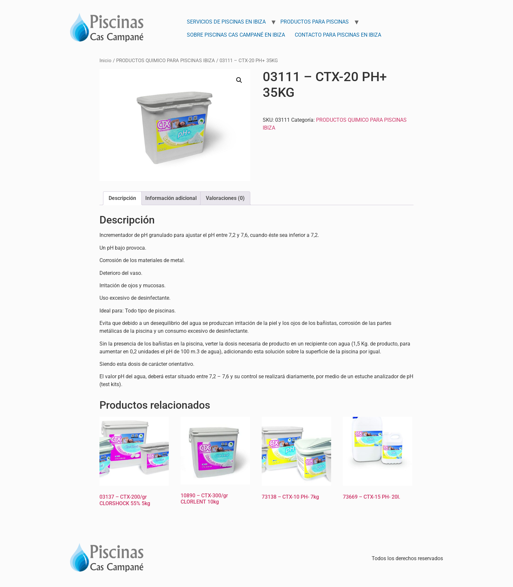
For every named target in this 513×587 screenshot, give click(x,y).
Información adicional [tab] (171, 198)
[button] (239, 80)
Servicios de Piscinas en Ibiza (226, 22)
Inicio (105, 60)
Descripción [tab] (122, 198)
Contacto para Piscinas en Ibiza (338, 35)
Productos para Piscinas (314, 22)
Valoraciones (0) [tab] (225, 198)
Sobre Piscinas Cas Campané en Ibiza (236, 35)
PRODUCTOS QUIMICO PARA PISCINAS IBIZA (165, 60)
